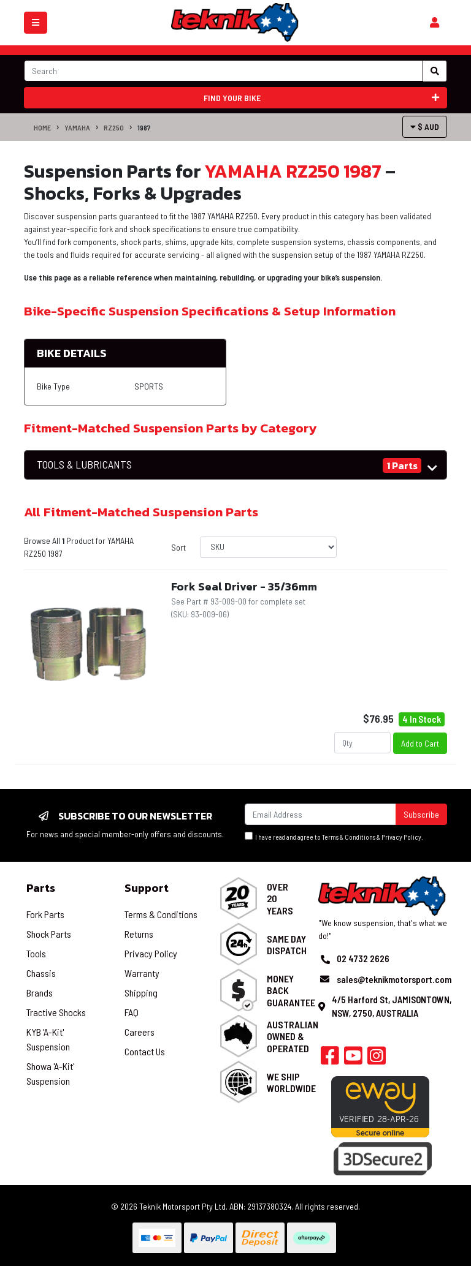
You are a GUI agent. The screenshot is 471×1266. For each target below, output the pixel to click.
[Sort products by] (268, 547)
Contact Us (144, 1051)
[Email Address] (320, 814)
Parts (40, 888)
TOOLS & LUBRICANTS (84, 464)
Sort (178, 547)
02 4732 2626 (363, 958)
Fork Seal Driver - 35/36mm (244, 586)
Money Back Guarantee (291, 990)
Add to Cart (420, 743)
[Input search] (223, 70)
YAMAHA (77, 127)
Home (42, 127)
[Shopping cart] (434, 22)
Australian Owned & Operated (292, 1036)
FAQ (131, 1012)
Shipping (141, 992)
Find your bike (322, 97)
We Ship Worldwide (291, 1082)
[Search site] (435, 71)
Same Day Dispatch (287, 944)
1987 (143, 127)
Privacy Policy (401, 837)
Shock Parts (48, 934)
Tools (36, 953)
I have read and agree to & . (334, 836)
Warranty (141, 973)
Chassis (41, 973)
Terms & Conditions (348, 837)
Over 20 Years (280, 898)
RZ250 (114, 127)
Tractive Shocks (56, 1012)
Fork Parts (45, 914)
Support (146, 888)
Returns (138, 934)
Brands (39, 992)
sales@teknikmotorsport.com (394, 979)
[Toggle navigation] (35, 23)
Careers (139, 1032)
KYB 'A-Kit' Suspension (48, 1039)
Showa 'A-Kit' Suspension (50, 1073)
